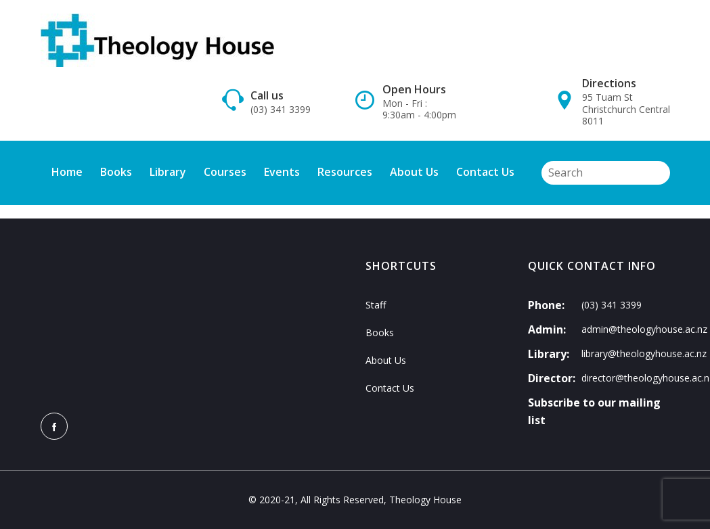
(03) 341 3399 (280, 110)
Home (67, 171)
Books (116, 171)
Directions (609, 83)
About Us (414, 171)
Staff (375, 304)
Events (282, 171)
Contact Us (485, 171)
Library (168, 171)
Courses (225, 171)
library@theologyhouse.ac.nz (644, 353)
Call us (267, 95)
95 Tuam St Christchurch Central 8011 (626, 109)
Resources (344, 171)
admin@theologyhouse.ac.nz (644, 329)
